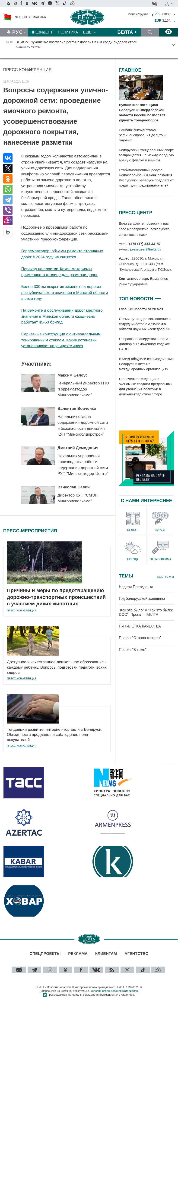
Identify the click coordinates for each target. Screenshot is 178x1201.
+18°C (163, 13)
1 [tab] (158, 296)
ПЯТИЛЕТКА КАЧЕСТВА (140, 626)
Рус (17, 32)
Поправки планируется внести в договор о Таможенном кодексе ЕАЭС (144, 344)
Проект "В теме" (133, 650)
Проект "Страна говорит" (140, 638)
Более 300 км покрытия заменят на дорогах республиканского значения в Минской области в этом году (64, 292)
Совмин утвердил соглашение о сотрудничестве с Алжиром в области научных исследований (145, 324)
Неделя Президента (136, 587)
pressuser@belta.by (145, 249)
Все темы (165, 577)
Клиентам (106, 953)
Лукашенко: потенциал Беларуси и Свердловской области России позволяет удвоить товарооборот (142, 112)
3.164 (163, 20)
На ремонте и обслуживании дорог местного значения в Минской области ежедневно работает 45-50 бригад (62, 316)
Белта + (127, 32)
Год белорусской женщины (142, 598)
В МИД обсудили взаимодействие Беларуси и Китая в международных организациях (146, 364)
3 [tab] (171, 296)
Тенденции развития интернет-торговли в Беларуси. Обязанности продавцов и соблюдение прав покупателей (54, 734)
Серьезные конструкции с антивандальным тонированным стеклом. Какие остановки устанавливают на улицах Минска (61, 340)
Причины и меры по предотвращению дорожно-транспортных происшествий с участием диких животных (56, 597)
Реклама (78, 953)
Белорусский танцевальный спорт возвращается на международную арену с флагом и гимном (146, 155)
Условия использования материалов (114, 991)
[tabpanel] (146, 351)
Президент (41, 32)
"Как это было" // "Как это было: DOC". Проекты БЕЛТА (146, 612)
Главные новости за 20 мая (141, 309)
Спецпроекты (44, 953)
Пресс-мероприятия (30, 530)
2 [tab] (165, 296)
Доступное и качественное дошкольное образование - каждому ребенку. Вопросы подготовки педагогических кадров (57, 667)
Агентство (136, 953)
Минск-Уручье (138, 14)
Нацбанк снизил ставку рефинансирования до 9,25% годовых (142, 135)
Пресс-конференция (27, 70)
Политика (68, 32)
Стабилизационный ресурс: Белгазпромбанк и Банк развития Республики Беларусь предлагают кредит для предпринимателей (146, 177)
